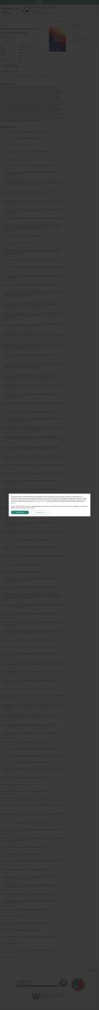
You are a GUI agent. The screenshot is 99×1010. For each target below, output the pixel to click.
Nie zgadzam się (40, 512)
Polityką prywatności (40, 501)
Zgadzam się (20, 512)
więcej (13, 503)
